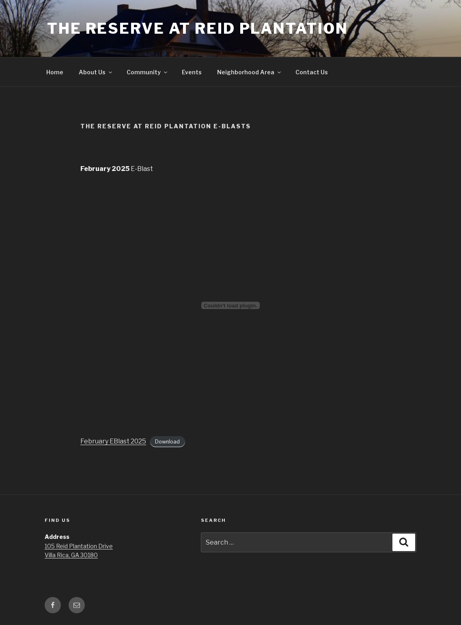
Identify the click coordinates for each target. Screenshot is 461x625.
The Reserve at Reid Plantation (197, 28)
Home (54, 72)
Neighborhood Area (249, 72)
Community (147, 72)
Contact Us (311, 72)
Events (192, 72)
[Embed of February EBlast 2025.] (230, 305)
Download (167, 442)
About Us (96, 72)
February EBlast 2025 (113, 441)
